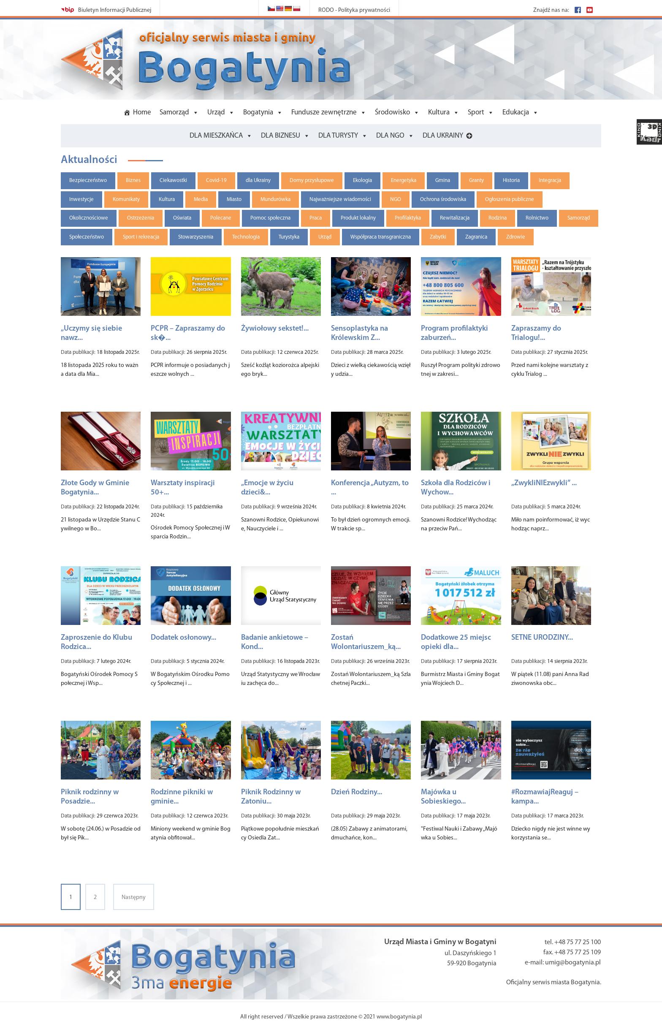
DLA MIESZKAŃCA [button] (216, 135)
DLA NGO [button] (390, 135)
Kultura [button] (439, 112)
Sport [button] (476, 112)
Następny (134, 897)
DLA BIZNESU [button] (280, 135)
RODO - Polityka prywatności (354, 10)
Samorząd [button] (174, 112)
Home (142, 112)
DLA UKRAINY (443, 135)
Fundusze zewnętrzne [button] (324, 112)
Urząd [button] (216, 112)
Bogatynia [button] (258, 112)
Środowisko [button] (392, 112)
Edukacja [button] (515, 112)
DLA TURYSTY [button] (338, 135)
